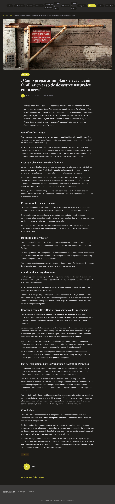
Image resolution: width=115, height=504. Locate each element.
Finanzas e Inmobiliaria (48, 6)
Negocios (82, 6)
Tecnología (109, 6)
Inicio (10, 6)
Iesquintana (9, 491)
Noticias (91, 6)
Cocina (29, 6)
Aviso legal (21, 491)
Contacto (31, 491)
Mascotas (65, 6)
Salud (100, 6)
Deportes (39, 6)
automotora (19, 6)
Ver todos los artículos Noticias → (33, 477)
